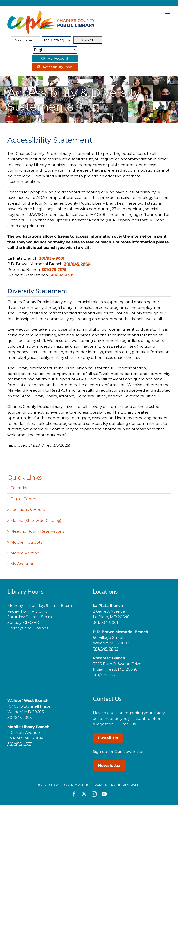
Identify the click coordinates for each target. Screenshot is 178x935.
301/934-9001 (51, 258)
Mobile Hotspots (26, 542)
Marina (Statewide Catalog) (35, 520)
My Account (21, 563)
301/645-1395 (62, 275)
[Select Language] (55, 50)
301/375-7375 (54, 269)
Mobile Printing (24, 553)
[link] (46, 644)
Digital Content (24, 498)
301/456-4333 (19, 743)
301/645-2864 (77, 263)
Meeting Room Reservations (37, 531)
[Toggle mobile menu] (168, 13)
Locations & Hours (27, 509)
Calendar (19, 487)
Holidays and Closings (27, 628)
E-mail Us (108, 738)
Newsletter (109, 765)
